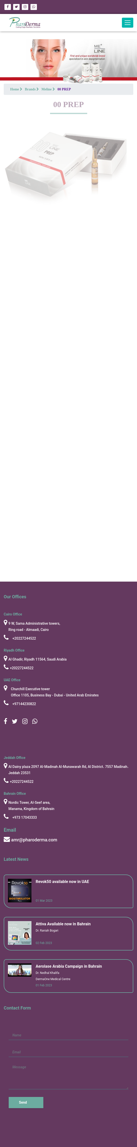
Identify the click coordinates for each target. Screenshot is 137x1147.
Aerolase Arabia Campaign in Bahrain (69, 966)
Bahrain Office (15, 794)
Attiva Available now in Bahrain (63, 924)
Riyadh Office (14, 650)
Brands (32, 89)
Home (16, 89)
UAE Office (12, 680)
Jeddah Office (14, 758)
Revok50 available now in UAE (62, 881)
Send (23, 1102)
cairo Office (13, 614)
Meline (48, 89)
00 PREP (64, 89)
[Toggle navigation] (127, 23)
